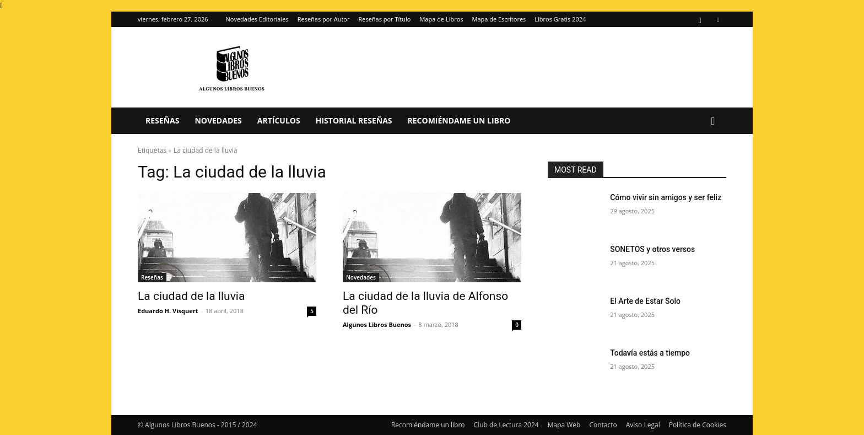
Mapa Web (564, 424)
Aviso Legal (643, 424)
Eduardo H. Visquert (168, 311)
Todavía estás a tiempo (650, 352)
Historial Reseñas (354, 120)
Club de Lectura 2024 (506, 424)
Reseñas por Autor (324, 19)
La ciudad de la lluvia (191, 296)
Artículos (278, 120)
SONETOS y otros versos (652, 249)
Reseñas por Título (384, 19)
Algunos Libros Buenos (377, 324)
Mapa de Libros (441, 19)
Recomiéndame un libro (459, 120)
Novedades (218, 120)
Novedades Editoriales (257, 19)
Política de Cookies (697, 424)
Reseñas (162, 120)
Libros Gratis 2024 (560, 19)
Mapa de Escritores (499, 19)
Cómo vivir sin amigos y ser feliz (665, 197)
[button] (713, 121)
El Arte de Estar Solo (645, 301)
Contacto (603, 424)
